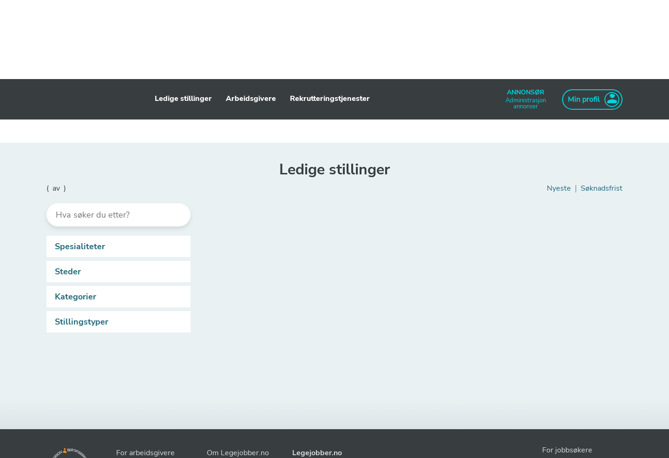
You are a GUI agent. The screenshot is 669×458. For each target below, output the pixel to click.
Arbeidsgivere (251, 98)
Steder (120, 271)
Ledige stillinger (183, 98)
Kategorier (120, 297)
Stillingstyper (120, 322)
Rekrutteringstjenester (330, 98)
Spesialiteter (120, 246)
